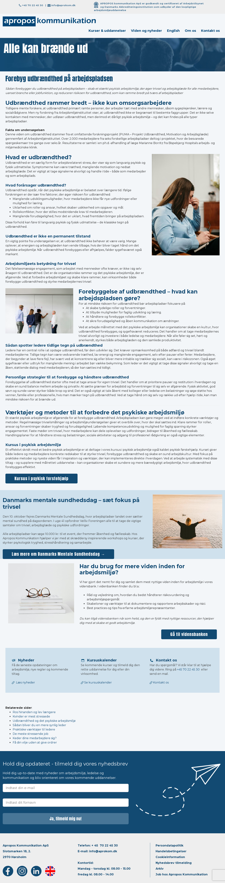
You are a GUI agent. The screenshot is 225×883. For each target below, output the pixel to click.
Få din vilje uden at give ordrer (35, 742)
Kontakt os (210, 31)
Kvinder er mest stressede (31, 716)
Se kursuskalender (96, 682)
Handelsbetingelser (171, 851)
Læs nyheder (25, 682)
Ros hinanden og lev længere (34, 712)
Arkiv (160, 868)
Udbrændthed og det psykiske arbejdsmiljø (44, 721)
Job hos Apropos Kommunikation (182, 874)
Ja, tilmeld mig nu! (65, 819)
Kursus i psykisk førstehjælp (41, 478)
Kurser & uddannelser (107, 31)
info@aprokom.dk (63, 5)
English (173, 31)
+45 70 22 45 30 (32, 5)
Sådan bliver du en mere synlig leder (39, 725)
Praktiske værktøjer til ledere (34, 729)
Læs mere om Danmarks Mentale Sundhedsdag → (58, 554)
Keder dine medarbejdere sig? (35, 738)
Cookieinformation (170, 857)
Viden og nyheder (146, 31)
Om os (190, 31)
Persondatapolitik (169, 845)
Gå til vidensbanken (189, 634)
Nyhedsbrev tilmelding (174, 863)
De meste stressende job (30, 734)
